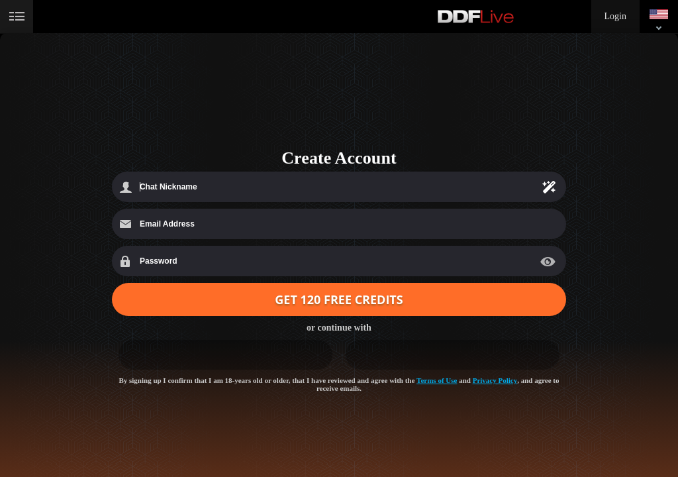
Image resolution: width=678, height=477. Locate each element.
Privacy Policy (495, 380)
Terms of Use (436, 380)
